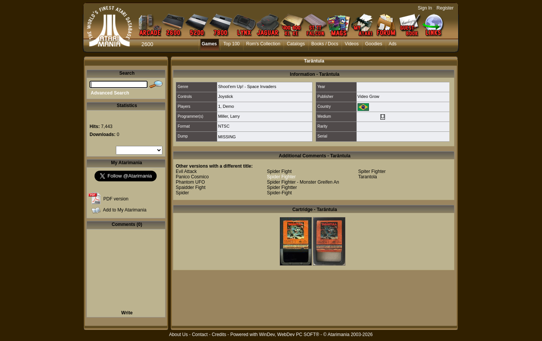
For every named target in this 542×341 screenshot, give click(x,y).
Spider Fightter (282, 187)
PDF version (115, 199)
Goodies (373, 43)
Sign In (425, 8)
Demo (228, 106)
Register (445, 8)
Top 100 (231, 43)
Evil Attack (186, 171)
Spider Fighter (281, 176)
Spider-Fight (279, 192)
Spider (182, 192)
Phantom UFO (190, 182)
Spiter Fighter (372, 171)
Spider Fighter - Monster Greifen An (303, 182)
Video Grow (368, 96)
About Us (178, 334)
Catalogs (296, 43)
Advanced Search (110, 93)
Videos (351, 43)
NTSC (223, 126)
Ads (393, 43)
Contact (199, 334)
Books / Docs (324, 43)
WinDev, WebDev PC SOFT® (289, 334)
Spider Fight (279, 171)
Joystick (225, 96)
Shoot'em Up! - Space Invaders (247, 86)
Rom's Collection (263, 43)
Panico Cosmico (192, 176)
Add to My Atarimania (124, 210)
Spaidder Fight (190, 187)
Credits (219, 334)
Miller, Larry (229, 116)
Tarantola (367, 176)
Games (209, 43)
